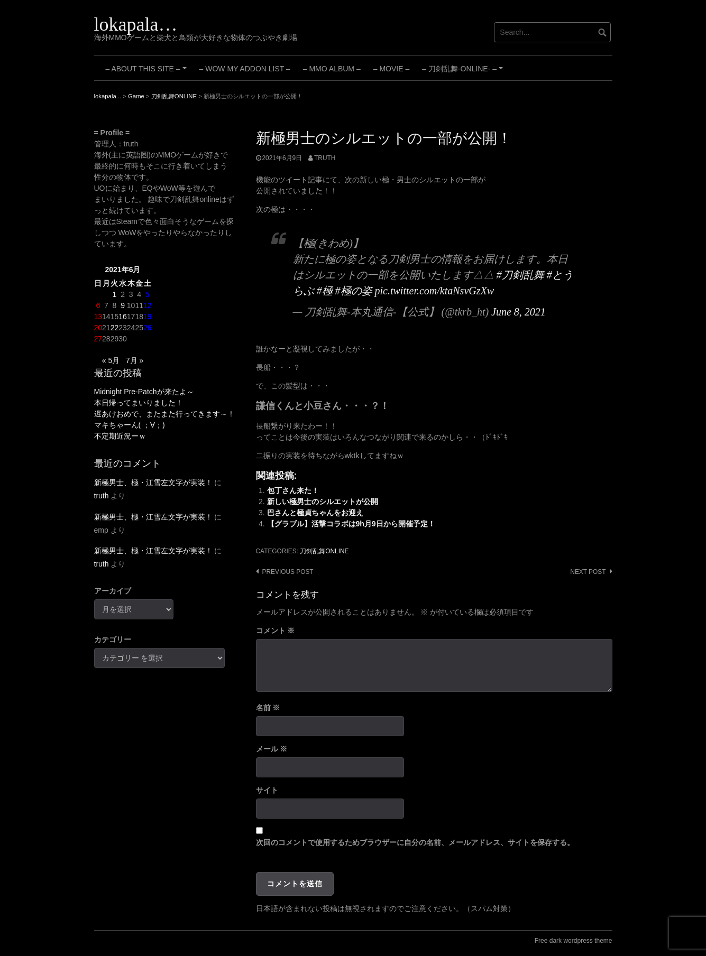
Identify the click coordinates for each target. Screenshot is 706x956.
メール (272, 749)
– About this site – (148, 72)
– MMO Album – (332, 68)
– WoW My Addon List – (244, 68)
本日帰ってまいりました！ (138, 402)
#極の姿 (353, 290)
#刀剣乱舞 (520, 275)
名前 (268, 707)
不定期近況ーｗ (120, 436)
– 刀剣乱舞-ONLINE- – (464, 72)
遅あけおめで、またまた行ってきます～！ (164, 414)
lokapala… (136, 24)
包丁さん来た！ (293, 490)
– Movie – (391, 68)
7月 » (134, 360)
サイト (267, 790)
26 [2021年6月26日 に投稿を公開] (147, 327)
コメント (275, 630)
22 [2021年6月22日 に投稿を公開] (115, 327)
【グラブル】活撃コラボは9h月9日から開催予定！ (351, 523)
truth (324, 158)
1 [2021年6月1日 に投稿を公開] (115, 294)
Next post (588, 572)
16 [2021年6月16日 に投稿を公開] (122, 316)
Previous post (288, 572)
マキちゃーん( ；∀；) (129, 425)
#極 (325, 290)
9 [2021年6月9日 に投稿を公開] (123, 305)
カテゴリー (112, 639)
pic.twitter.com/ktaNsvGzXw (434, 290)
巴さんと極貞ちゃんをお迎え (315, 512)
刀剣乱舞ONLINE (324, 551)
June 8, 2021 (518, 312)
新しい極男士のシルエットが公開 (322, 501)
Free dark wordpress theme (573, 940)
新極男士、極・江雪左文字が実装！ (153, 482)
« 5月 (111, 360)
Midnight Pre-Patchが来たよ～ (144, 391)
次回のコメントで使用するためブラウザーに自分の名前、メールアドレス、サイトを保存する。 (415, 842)
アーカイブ (112, 591)
